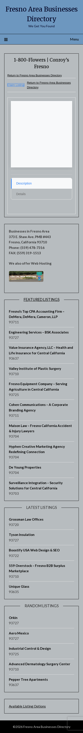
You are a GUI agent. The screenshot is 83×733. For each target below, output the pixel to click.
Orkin (13, 618)
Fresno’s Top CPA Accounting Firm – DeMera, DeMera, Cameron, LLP (36, 314)
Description (24, 183)
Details (21, 194)
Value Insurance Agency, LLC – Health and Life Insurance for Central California (41, 350)
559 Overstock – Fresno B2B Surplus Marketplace (37, 568)
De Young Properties (25, 467)
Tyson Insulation (22, 535)
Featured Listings (42, 299)
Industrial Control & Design (30, 648)
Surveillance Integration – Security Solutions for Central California (36, 485)
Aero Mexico (19, 633)
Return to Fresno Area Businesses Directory (34, 75)
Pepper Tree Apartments (28, 679)
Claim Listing (16, 85)
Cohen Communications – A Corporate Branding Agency (38, 407)
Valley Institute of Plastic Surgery (35, 368)
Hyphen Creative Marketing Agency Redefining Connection (37, 449)
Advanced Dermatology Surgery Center (39, 664)
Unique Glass (19, 586)
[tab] (41, 183)
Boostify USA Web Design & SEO (34, 550)
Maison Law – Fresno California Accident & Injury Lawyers (40, 428)
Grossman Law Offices (26, 519)
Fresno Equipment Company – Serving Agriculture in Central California (38, 386)
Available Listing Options (27, 706)
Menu (74, 39)
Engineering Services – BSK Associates (39, 332)
